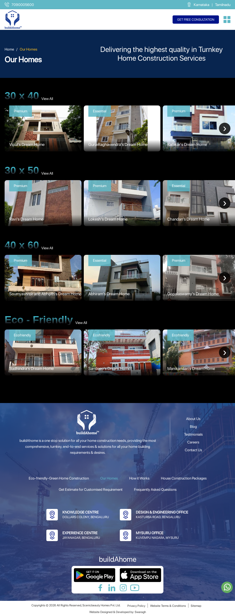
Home (9, 49)
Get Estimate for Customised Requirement (91, 489)
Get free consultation (195, 19)
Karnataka (201, 5)
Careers (193, 442)
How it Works (139, 478)
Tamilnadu (222, 5)
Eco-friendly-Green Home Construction (59, 478)
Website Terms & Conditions (168, 605)
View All (47, 99)
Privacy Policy (136, 605)
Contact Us (193, 450)
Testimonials (193, 434)
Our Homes (109, 478)
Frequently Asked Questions (155, 489)
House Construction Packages (184, 478)
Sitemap (196, 605)
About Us (193, 419)
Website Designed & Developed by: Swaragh (117, 612)
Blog (193, 426)
